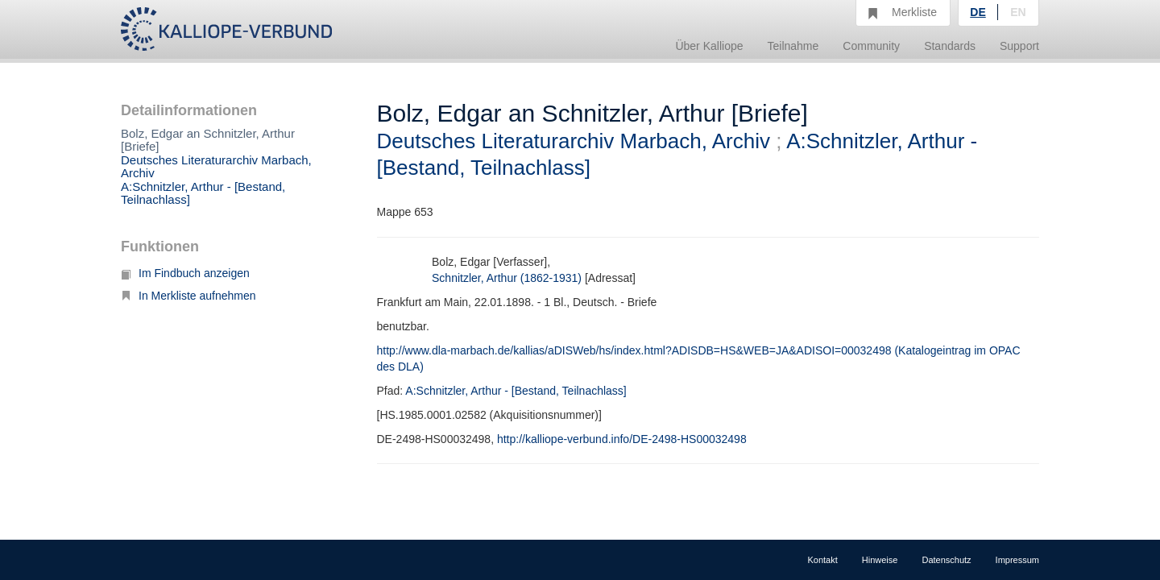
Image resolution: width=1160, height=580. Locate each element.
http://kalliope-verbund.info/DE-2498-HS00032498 (622, 439)
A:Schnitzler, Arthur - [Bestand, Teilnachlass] (203, 193)
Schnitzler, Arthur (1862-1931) (507, 277)
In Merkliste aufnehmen (188, 295)
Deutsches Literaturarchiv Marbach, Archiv (216, 166)
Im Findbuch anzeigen (185, 273)
